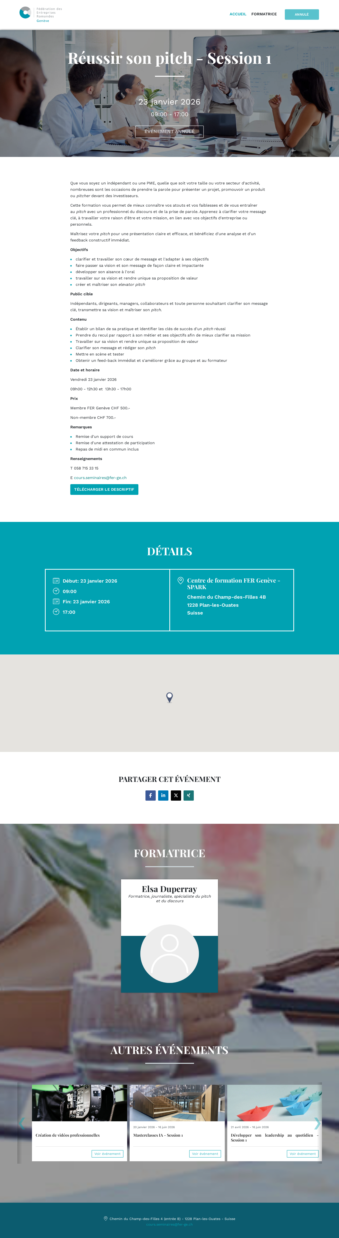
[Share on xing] (189, 795)
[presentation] (22, 1124)
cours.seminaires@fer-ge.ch (169, 1224)
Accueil (239, 14)
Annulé (303, 15)
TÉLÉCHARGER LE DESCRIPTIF (104, 489)
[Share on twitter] (176, 795)
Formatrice (265, 14)
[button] (169, 697)
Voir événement (107, 1154)
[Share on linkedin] (163, 795)
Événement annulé (169, 131)
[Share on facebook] (150, 795)
